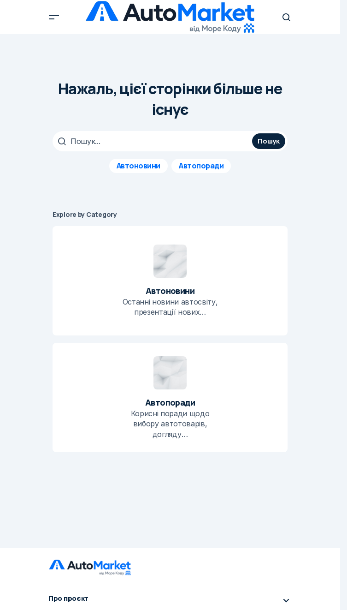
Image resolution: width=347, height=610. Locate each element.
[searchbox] (153, 141)
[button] (54, 17)
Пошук (269, 141)
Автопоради (201, 166)
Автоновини (138, 166)
